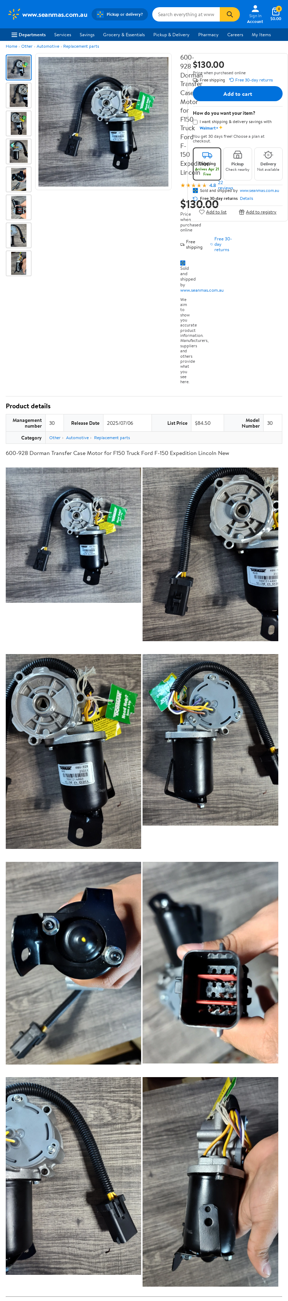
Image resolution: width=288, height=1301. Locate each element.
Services (62, 34)
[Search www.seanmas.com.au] (186, 14)
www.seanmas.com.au (202, 290)
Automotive (48, 46)
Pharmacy (208, 34)
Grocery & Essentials (124, 34)
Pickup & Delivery (171, 34)
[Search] (230, 14)
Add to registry (258, 212)
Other (27, 46)
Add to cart (237, 94)
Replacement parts (81, 46)
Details (246, 198)
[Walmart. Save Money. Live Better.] (47, 14)
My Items (261, 34)
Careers (235, 34)
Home (11, 46)
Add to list (213, 212)
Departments (28, 34)
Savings (87, 34)
